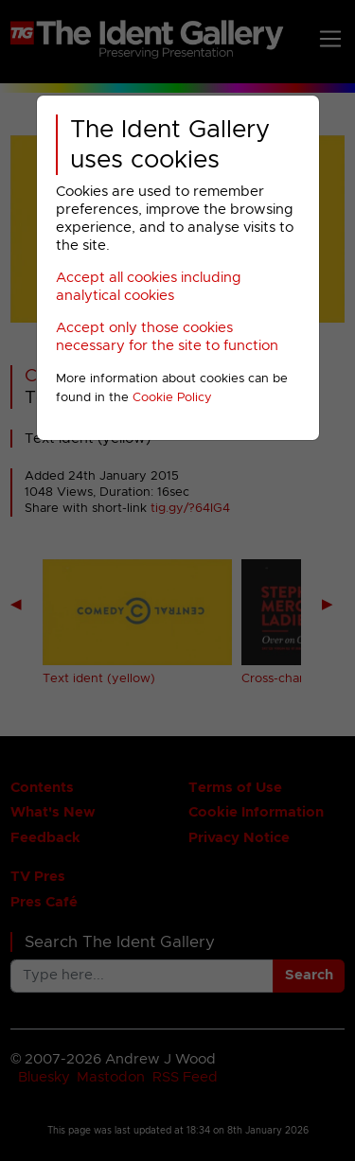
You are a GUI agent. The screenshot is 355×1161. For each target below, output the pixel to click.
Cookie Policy (172, 398)
